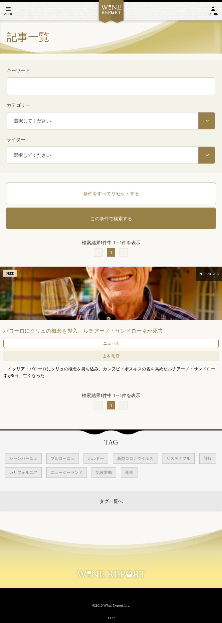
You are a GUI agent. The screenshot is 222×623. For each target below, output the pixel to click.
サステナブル (178, 458)
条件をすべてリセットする (111, 194)
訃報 (208, 458)
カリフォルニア (23, 472)
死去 (129, 472)
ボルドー (96, 458)
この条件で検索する (111, 219)
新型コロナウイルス (135, 458)
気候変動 (104, 472)
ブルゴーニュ (63, 458)
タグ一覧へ (111, 501)
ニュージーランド (67, 472)
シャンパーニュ (23, 458)
